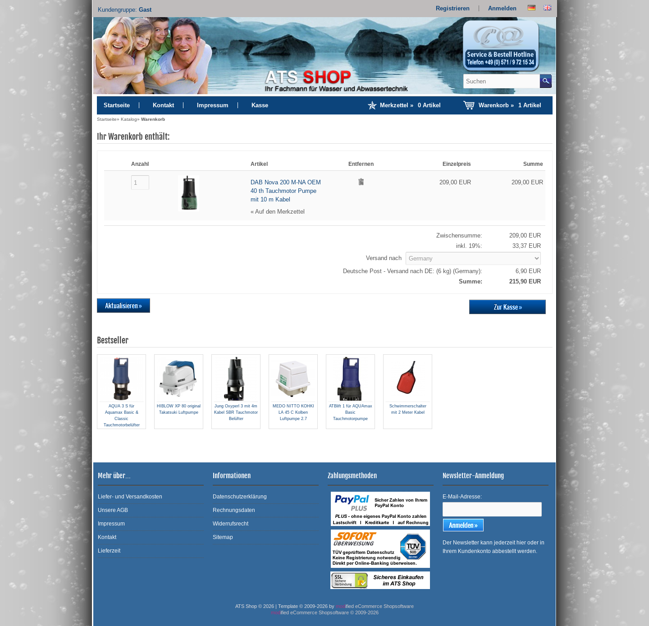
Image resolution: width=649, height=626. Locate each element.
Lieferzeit (109, 551)
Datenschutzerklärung (240, 496)
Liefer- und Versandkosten (130, 496)
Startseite (117, 105)
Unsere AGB (113, 510)
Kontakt (163, 105)
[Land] (473, 258)
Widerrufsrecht (230, 524)
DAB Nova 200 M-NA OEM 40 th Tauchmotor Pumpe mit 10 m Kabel (286, 191)
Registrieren (453, 8)
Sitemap (223, 537)
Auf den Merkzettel (280, 211)
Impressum (213, 105)
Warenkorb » (510, 105)
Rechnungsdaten (234, 510)
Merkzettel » (410, 105)
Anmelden (502, 8)
